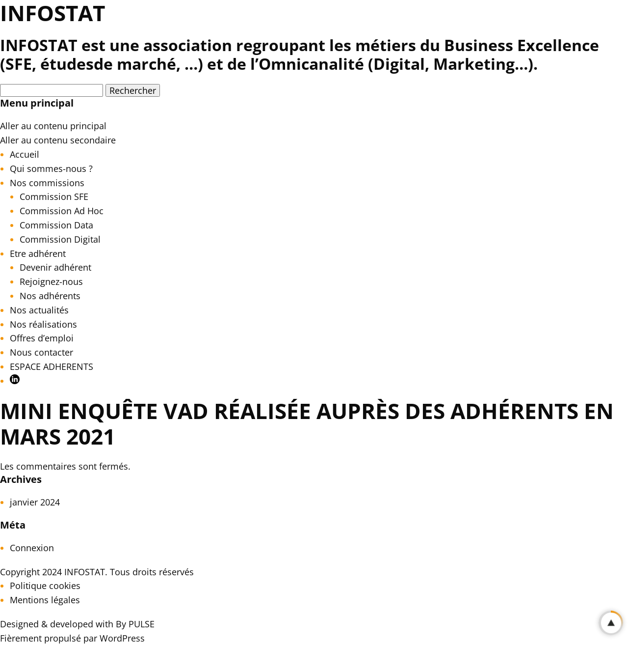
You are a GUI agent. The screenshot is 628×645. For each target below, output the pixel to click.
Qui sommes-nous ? (51, 168)
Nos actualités (39, 310)
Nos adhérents (50, 296)
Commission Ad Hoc (62, 211)
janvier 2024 (35, 502)
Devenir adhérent (55, 267)
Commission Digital (60, 239)
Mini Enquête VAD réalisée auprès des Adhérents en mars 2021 (307, 423)
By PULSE (135, 624)
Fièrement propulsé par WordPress (72, 638)
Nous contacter (41, 352)
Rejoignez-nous (51, 281)
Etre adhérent (38, 253)
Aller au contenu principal (53, 126)
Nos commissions (47, 183)
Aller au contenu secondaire (58, 140)
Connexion (32, 548)
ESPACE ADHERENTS (51, 366)
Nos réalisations (43, 324)
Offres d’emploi (42, 338)
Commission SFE (54, 196)
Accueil (24, 154)
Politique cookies (45, 585)
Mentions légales (45, 600)
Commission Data (56, 225)
